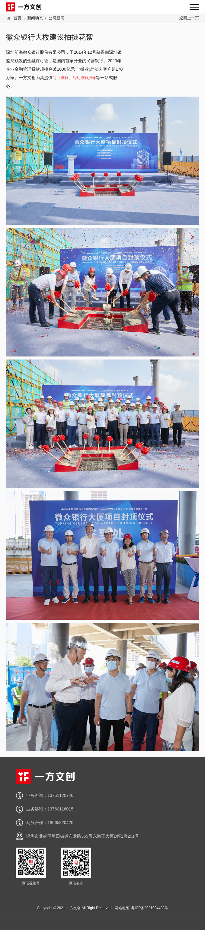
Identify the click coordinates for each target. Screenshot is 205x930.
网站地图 (122, 908)
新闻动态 (35, 18)
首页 (17, 18)
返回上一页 (189, 18)
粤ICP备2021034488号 (149, 908)
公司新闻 (56, 18)
